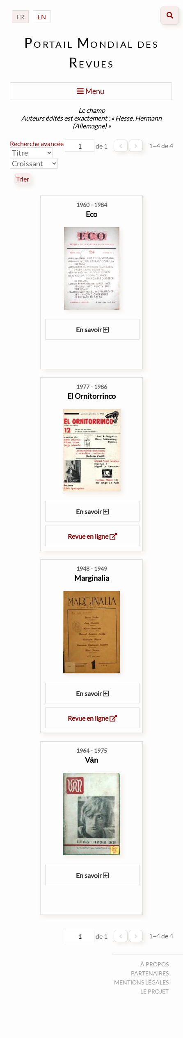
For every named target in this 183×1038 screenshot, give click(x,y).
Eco (91, 214)
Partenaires (150, 973)
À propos (154, 964)
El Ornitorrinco (91, 395)
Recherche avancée (37, 143)
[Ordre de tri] (34, 163)
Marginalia (91, 577)
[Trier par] (31, 152)
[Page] (79, 146)
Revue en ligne (92, 536)
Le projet (154, 991)
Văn (91, 759)
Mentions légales (141, 982)
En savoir (92, 329)
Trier (22, 179)
